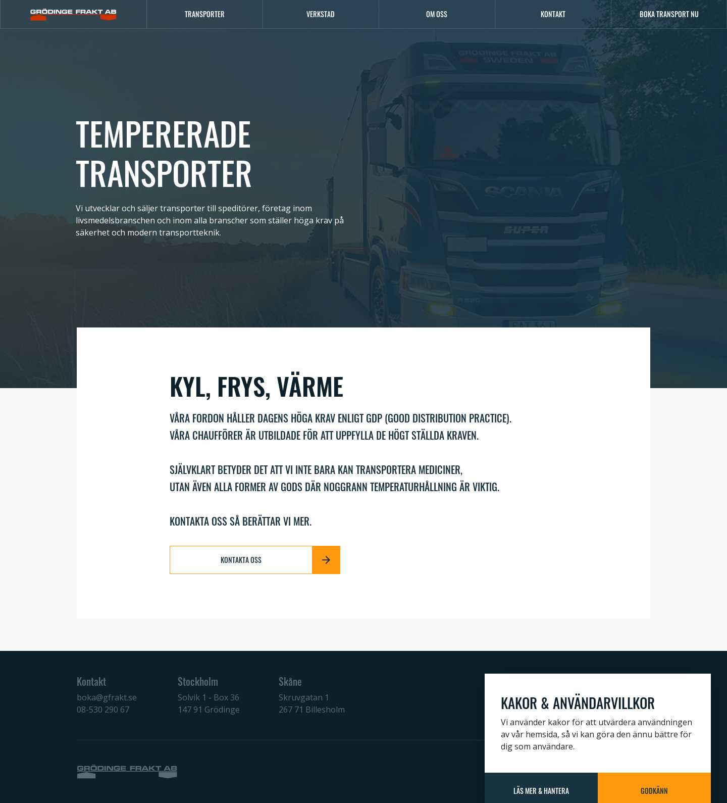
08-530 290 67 (103, 709)
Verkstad (320, 14)
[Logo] (73, 14)
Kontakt (553, 14)
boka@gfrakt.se (107, 697)
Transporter (205, 14)
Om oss (436, 14)
